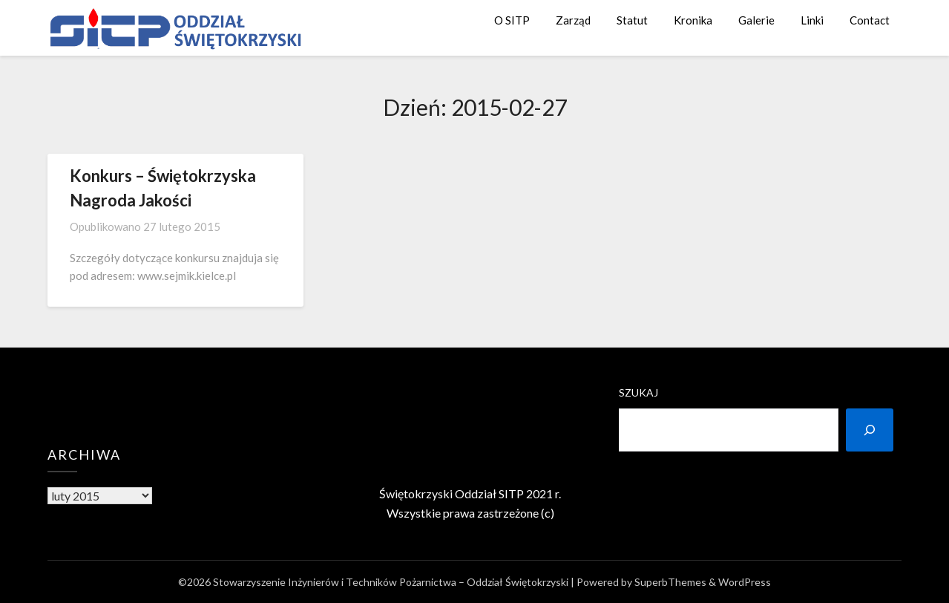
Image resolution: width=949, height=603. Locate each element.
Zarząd (573, 20)
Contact (870, 20)
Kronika (693, 20)
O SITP (512, 20)
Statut (632, 20)
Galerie (756, 20)
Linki (812, 20)
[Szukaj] (869, 430)
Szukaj (638, 392)
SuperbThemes (670, 582)
